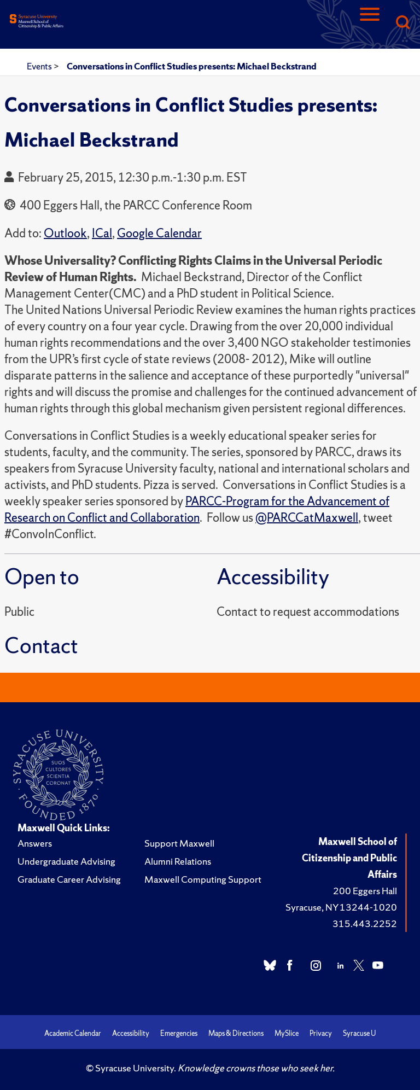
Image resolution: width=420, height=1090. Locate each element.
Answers (35, 843)
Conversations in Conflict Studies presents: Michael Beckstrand (192, 66)
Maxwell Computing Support (202, 879)
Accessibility (130, 1033)
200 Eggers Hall (365, 890)
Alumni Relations (177, 861)
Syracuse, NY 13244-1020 (341, 907)
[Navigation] (369, 23)
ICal (102, 233)
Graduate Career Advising (69, 879)
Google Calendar (159, 233)
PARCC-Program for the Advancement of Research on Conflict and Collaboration (196, 509)
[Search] (402, 23)
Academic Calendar (72, 1033)
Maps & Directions (236, 1033)
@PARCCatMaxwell (306, 518)
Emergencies (178, 1033)
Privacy (321, 1033)
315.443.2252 (364, 923)
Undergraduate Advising (66, 861)
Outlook (65, 233)
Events (40, 66)
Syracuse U (359, 1033)
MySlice (287, 1033)
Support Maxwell (179, 843)
